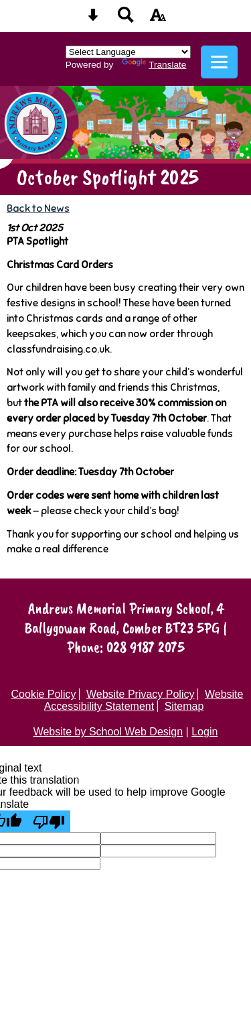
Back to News (38, 208)
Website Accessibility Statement (144, 700)
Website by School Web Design (108, 731)
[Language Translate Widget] (128, 52)
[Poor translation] (48, 821)
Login (204, 731)
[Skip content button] (93, 19)
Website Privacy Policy (140, 694)
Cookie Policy (43, 694)
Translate (154, 65)
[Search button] (126, 19)
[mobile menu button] (219, 62)
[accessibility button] (158, 19)
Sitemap (184, 706)
